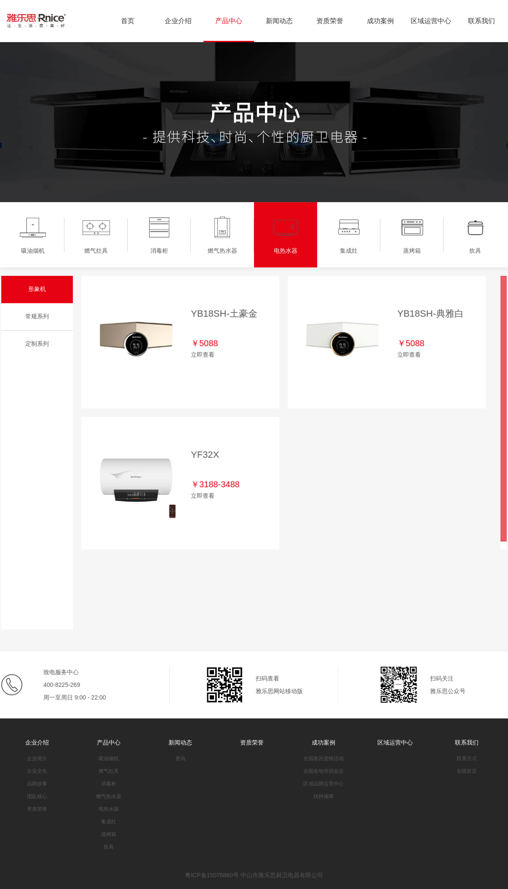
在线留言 (467, 771)
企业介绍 (178, 20)
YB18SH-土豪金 (224, 313)
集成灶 (108, 822)
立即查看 (203, 354)
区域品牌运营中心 (323, 784)
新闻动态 (279, 20)
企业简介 (37, 758)
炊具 (109, 847)
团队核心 (37, 796)
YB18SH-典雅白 (431, 313)
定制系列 (36, 343)
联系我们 (481, 20)
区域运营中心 (431, 20)
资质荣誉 (329, 20)
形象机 (36, 289)
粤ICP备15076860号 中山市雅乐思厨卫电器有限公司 (254, 875)
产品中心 (228, 20)
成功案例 (380, 20)
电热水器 (109, 809)
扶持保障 (323, 796)
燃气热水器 (108, 796)
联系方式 (467, 758)
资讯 (180, 758)
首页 (127, 20)
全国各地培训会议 (323, 771)
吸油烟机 (109, 758)
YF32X (205, 454)
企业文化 (37, 771)
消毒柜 (108, 784)
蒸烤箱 (108, 834)
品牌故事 (37, 784)
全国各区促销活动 (323, 758)
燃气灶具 (109, 771)
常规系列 (36, 316)
